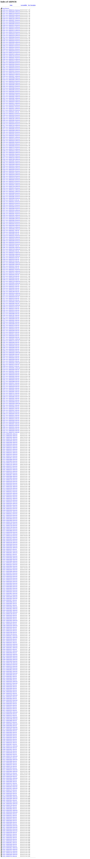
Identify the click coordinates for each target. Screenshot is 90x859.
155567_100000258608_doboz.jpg (9, 779)
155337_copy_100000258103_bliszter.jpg (11, 47)
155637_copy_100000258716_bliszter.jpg (11, 28)
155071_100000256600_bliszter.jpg (9, 827)
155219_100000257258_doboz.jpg (9, 805)
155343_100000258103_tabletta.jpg (9, 493)
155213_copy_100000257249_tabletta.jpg (11, 249)
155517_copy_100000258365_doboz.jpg (10, 337)
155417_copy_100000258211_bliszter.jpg (11, 106)
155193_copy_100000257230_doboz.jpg (10, 394)
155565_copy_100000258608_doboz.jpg (10, 401)
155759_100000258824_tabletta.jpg (9, 712)
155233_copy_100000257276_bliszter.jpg (11, 147)
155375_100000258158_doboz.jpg (9, 839)
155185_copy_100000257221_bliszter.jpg (11, 10)
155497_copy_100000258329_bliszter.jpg (11, 40)
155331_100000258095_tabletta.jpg (9, 478)
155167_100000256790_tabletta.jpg (9, 500)
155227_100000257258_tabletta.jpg (9, 852)
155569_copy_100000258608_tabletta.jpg (11, 130)
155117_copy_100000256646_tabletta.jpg (11, 144)
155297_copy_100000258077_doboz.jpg (10, 230)
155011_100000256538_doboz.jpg (9, 639)
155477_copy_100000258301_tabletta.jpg (11, 362)
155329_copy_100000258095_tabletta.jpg (11, 79)
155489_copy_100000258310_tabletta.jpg (11, 150)
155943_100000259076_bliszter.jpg (9, 700)
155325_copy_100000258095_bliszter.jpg (11, 23)
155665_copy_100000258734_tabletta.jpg (11, 59)
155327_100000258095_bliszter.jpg (9, 461)
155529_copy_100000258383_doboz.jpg (10, 288)
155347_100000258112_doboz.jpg (9, 706)
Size (29, 5)
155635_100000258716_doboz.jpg (9, 715)
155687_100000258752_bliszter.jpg (9, 517)
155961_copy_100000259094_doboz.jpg (10, 342)
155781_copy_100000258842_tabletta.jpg (11, 283)
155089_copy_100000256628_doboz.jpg (10, 350)
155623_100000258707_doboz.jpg (9, 764)
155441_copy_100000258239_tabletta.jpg (11, 140)
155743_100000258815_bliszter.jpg (9, 669)
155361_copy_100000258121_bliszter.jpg (11, 201)
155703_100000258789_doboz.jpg (9, 832)
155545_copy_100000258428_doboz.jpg (10, 428)
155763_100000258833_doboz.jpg (9, 823)
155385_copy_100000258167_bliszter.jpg (11, 57)
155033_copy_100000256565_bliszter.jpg (11, 64)
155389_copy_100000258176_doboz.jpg (10, 199)
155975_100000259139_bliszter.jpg (9, 579)
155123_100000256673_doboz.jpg (9, 757)
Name (11, 5)
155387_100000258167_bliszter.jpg (9, 564)
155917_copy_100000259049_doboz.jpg (10, 330)
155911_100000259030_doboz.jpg (9, 623)
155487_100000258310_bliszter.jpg (9, 508)
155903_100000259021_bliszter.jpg (9, 550)
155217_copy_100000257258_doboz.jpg (10, 411)
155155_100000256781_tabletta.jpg (9, 511)
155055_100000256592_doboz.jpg (9, 686)
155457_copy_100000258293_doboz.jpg (10, 357)
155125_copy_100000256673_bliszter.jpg (11, 211)
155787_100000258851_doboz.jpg (9, 806)
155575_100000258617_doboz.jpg (9, 842)
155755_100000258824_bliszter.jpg (9, 583)
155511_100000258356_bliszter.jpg (9, 483)
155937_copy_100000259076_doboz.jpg (10, 400)
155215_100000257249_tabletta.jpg (9, 784)
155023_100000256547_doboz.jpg (9, 642)
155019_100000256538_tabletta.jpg (9, 444)
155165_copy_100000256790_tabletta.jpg (11, 35)
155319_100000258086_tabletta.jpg (9, 476)
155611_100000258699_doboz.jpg (9, 674)
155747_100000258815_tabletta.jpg (9, 608)
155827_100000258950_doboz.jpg (9, 820)
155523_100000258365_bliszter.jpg (9, 484)
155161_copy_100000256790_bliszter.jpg (11, 222)
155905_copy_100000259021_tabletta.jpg (11, 215)
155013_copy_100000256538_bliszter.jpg (11, 69)
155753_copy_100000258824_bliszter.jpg (11, 145)
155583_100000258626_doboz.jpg (9, 698)
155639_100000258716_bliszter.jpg (9, 445)
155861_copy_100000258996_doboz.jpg (10, 323)
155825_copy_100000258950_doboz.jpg (10, 420)
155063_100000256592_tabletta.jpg (9, 654)
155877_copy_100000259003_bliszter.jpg (11, 66)
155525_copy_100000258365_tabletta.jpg (11, 16)
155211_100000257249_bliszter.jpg (9, 525)
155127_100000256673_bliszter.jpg (9, 572)
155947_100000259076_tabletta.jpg (9, 849)
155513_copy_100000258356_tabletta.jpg (11, 15)
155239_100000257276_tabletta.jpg (9, 533)
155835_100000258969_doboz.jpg (9, 822)
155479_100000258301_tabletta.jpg (9, 810)
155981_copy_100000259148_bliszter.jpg (11, 176)
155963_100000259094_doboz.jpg (9, 684)
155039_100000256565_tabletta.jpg (9, 547)
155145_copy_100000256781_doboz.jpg (10, 286)
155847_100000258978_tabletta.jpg (9, 539)
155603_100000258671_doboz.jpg (9, 744)
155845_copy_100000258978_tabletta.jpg (11, 155)
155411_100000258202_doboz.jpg (9, 840)
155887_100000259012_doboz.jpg (9, 800)
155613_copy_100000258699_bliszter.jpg (11, 193)
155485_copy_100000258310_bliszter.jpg (11, 38)
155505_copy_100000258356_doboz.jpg (10, 335)
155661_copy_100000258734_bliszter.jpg (11, 181)
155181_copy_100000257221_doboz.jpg (10, 393)
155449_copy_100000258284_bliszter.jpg (11, 62)
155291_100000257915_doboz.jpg (9, 856)
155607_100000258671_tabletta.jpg (9, 647)
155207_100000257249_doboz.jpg (9, 634)
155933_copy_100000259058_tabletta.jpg (11, 403)
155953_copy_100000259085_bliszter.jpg (11, 89)
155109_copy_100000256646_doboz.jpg (10, 267)
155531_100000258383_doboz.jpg (9, 617)
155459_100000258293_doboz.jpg (9, 813)
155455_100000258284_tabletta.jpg (9, 440)
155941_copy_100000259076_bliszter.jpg (11, 223)
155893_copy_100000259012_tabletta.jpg (11, 172)
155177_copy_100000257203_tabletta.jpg (11, 125)
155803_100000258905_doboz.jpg (9, 725)
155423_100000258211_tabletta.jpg (9, 637)
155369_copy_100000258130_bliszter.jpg (11, 203)
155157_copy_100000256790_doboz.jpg (10, 298)
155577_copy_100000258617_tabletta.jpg (11, 339)
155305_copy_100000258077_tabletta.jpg (11, 76)
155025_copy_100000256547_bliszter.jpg (11, 71)
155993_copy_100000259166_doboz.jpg (10, 374)
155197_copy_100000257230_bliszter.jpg (11, 13)
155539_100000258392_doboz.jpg (9, 618)
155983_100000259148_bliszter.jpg (9, 540)
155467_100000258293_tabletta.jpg (9, 803)
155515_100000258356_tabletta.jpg (9, 435)
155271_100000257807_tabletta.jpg (9, 486)
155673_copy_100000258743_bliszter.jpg (11, 183)
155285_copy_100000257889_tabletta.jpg (11, 159)
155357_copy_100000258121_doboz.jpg (10, 415)
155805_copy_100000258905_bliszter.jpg (11, 120)
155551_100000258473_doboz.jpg (9, 696)
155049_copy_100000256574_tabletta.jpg (11, 54)
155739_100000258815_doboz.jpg (9, 676)
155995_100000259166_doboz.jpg (9, 747)
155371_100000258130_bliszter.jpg (9, 515)
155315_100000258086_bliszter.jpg (9, 459)
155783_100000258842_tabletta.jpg (9, 771)
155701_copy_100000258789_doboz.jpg (10, 386)
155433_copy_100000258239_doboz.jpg (10, 328)
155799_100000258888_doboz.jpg (9, 761)
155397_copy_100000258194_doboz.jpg (10, 257)
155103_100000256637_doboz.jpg (9, 605)
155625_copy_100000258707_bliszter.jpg (11, 135)
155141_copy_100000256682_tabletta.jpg (11, 84)
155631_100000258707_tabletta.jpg (9, 498)
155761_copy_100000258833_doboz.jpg (10, 376)
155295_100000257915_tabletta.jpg (9, 851)
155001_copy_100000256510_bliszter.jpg (11, 86)
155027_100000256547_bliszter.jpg (9, 501)
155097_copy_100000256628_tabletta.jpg (11, 167)
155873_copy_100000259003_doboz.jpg (10, 303)
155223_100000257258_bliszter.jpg (9, 522)
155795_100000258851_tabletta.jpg (9, 801)
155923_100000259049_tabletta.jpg (9, 442)
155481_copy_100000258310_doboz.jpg (10, 310)
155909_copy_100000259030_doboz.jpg (10, 279)
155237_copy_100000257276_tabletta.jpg (11, 149)
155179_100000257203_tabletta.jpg (9, 464)
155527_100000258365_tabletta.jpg (9, 437)
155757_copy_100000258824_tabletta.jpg (11, 262)
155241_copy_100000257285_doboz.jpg (10, 300)
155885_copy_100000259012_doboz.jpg (10, 427)
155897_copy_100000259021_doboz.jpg (10, 398)
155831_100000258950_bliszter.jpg (9, 518)
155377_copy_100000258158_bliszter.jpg (11, 81)
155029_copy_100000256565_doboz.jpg (10, 274)
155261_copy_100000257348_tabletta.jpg (11, 186)
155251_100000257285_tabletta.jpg (9, 439)
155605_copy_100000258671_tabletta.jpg (11, 191)
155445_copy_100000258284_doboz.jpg (10, 359)
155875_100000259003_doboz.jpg (9, 732)
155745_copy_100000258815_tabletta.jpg (11, 96)
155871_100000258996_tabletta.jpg (9, 611)
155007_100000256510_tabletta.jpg (9, 454)
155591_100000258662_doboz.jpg (9, 808)
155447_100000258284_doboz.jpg (9, 730)
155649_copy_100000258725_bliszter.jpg (11, 25)
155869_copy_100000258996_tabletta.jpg (11, 99)
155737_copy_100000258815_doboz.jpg (10, 320)
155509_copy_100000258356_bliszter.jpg (11, 115)
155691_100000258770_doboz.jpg (9, 722)
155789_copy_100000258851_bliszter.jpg (11, 160)
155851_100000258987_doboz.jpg (9, 678)
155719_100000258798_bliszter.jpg (9, 532)
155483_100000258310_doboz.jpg (9, 739)
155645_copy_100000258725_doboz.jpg (10, 355)
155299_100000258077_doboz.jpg (9, 600)
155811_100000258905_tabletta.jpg (9, 723)
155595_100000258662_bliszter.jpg (9, 566)
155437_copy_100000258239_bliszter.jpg (11, 93)
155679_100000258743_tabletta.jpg (9, 471)
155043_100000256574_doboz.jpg (9, 649)
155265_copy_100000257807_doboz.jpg (10, 315)
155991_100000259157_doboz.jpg (9, 783)
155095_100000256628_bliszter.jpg (9, 830)
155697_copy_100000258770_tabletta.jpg (11, 252)
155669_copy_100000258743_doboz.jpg (10, 327)
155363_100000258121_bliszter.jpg (9, 513)
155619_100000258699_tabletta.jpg (9, 606)
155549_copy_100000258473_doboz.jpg (10, 408)
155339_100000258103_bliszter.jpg (9, 489)
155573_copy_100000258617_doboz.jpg (10, 423)
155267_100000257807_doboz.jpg (9, 628)
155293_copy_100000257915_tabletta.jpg (11, 272)
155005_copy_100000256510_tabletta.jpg (11, 74)
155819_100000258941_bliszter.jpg (9, 598)
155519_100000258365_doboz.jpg (9, 737)
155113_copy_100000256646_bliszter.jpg (11, 37)
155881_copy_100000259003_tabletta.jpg (11, 247)
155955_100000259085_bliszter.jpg (9, 559)
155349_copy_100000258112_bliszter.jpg (11, 49)
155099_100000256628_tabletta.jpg (9, 659)
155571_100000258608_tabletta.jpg (9, 571)
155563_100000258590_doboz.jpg (9, 845)
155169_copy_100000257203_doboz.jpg (10, 261)
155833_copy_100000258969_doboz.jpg (10, 422)
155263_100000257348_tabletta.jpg (9, 662)
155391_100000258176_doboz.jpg (9, 549)
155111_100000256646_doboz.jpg (9, 701)
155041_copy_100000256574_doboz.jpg (10, 308)
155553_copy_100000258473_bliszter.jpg (11, 269)
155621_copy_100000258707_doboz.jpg (10, 405)
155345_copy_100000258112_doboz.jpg (10, 333)
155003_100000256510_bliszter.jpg (9, 528)
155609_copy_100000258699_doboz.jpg (10, 318)
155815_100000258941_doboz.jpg (9, 791)
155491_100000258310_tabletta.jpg (9, 644)
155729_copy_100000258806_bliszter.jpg (11, 88)
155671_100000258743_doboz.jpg (9, 710)
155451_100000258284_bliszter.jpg (9, 544)
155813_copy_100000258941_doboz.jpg (10, 389)
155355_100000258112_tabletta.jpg (9, 494)
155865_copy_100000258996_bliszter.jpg (11, 198)
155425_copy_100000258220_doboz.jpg (10, 284)
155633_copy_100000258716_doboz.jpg (10, 364)
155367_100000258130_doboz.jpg (9, 817)
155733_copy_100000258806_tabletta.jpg (11, 218)
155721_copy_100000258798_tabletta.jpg (11, 105)
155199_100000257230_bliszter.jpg (9, 462)
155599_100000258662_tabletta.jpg (9, 796)
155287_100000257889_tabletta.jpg (9, 718)
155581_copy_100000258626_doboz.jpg (10, 277)
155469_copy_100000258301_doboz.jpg (10, 388)
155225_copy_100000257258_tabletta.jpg (11, 281)
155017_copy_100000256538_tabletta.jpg (11, 33)
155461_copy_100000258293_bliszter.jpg (11, 132)
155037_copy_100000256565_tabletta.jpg (11, 210)
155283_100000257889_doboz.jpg (9, 632)
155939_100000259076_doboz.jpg (9, 703)
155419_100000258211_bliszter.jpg (9, 635)
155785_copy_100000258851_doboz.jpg (10, 391)
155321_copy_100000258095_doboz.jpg (10, 233)
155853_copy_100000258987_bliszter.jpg (11, 196)
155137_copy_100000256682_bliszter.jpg (11, 220)
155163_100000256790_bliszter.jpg (9, 727)
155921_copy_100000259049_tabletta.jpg (11, 82)
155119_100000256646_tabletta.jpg (9, 523)
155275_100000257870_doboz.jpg (9, 630)
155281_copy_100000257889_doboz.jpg (10, 291)
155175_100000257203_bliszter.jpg (9, 535)
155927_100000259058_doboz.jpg (9, 652)
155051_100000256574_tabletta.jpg (9, 449)
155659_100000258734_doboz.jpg (9, 708)
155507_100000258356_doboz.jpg (9, 735)
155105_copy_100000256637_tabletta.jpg (11, 184)
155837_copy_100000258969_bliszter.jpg (11, 208)
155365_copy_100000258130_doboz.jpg (10, 417)
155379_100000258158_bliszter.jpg (9, 576)
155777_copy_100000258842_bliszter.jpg (11, 128)
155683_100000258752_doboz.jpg (9, 818)
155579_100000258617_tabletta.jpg (9, 847)
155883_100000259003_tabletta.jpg (9, 774)
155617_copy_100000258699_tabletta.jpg (11, 94)
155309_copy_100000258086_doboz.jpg (10, 232)
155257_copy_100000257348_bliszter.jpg (11, 72)
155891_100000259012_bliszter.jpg (9, 505)
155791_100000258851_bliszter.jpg (9, 593)
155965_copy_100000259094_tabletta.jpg (11, 228)
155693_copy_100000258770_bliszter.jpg (11, 45)
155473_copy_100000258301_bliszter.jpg (11, 133)
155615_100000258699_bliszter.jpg (9, 667)
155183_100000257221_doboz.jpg (9, 773)
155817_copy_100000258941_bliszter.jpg (11, 154)
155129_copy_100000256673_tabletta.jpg (11, 121)
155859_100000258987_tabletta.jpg (9, 610)
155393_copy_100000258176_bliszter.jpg (11, 113)
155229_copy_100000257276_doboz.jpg (10, 340)
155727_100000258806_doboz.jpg (9, 720)
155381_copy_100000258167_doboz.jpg (10, 410)
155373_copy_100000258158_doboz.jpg (10, 425)
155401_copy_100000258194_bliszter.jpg (11, 67)
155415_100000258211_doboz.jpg (9, 554)
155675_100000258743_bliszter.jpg (9, 666)
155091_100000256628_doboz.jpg (9, 691)
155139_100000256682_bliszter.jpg (9, 584)
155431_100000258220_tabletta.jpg (9, 681)
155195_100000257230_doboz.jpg (9, 766)
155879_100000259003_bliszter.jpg (9, 556)
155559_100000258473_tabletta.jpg (9, 788)
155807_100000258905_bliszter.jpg (9, 545)
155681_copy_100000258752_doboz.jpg (10, 418)
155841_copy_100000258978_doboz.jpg (10, 379)
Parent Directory (5, 8)
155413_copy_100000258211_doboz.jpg (10, 111)
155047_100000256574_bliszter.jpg (9, 683)
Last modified (24, 5)
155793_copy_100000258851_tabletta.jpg (11, 367)
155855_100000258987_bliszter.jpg (9, 671)
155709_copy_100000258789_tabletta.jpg (11, 237)
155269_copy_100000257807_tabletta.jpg (11, 118)
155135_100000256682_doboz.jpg (9, 762)
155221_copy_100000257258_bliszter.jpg (11, 32)
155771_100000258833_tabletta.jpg (9, 728)
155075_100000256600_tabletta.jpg (9, 656)
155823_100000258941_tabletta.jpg (9, 778)
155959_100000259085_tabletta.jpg (9, 798)
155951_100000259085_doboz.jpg (9, 781)
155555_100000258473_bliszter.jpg (9, 786)
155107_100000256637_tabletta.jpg (9, 650)
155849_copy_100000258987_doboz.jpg (10, 322)
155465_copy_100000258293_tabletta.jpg (11, 305)
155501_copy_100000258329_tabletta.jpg (11, 152)
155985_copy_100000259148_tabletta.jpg (11, 177)
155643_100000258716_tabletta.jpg (9, 447)
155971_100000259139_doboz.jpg (9, 640)
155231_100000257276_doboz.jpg (9, 790)
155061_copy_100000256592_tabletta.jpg (11, 162)
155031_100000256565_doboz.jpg (9, 754)
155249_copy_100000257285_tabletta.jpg (11, 18)
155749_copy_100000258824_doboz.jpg (10, 369)
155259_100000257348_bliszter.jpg (9, 527)
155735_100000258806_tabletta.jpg (9, 561)
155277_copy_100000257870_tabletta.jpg (11, 157)
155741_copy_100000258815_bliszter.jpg (11, 194)
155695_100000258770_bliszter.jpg (9, 466)
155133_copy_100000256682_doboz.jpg (10, 372)
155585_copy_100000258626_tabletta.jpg (11, 127)
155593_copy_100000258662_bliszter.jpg (11, 91)
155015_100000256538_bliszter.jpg (9, 481)
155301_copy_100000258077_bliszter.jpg (11, 20)
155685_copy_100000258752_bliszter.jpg (11, 205)
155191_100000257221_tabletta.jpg (9, 745)
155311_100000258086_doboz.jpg (9, 601)
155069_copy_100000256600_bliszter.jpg (11, 240)
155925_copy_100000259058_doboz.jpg (10, 378)
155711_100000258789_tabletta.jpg (9, 695)
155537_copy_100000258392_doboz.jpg (10, 250)
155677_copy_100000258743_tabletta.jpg (11, 60)
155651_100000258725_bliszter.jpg (9, 450)
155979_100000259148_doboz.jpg (9, 776)
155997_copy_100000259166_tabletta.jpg (11, 174)
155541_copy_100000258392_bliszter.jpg (11, 179)
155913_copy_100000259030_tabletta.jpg (11, 225)
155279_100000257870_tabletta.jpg (9, 717)
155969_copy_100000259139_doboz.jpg (10, 306)
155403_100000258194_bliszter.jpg (9, 467)
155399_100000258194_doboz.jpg (9, 627)
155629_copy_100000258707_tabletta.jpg (11, 137)
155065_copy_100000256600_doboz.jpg (10, 347)
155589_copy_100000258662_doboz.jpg (10, 396)
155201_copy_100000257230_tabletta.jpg (11, 227)
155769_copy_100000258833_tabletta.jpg (11, 301)
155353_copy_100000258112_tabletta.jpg (11, 103)
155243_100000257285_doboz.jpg (9, 751)
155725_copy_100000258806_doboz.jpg (10, 313)
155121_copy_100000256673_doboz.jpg (10, 361)
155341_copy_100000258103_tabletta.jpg (11, 101)
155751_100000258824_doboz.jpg (9, 835)
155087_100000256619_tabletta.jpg (9, 657)
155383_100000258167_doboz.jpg (9, 834)
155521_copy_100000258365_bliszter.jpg (11, 116)
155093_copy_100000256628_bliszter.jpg (11, 244)
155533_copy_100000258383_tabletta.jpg (11, 11)
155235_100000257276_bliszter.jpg (9, 595)
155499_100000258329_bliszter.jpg (9, 510)
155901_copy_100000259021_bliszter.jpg (11, 213)
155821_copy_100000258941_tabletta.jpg (11, 294)
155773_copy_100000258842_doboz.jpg (10, 316)
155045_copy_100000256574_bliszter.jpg (11, 188)
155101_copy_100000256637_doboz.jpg (10, 245)
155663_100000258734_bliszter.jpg (9, 664)
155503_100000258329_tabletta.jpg (9, 645)
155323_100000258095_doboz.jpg (9, 603)
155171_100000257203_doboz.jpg (9, 622)
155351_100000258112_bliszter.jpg (9, 491)
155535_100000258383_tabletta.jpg (9, 433)
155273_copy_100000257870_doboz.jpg (10, 289)
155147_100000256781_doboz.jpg (9, 742)
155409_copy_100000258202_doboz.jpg (10, 413)
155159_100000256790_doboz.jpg (9, 713)
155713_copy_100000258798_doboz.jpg (10, 296)
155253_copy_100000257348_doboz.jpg (10, 276)
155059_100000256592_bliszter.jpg (9, 825)
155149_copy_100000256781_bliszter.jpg (11, 235)
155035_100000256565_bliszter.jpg (9, 569)
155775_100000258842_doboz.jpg (9, 795)
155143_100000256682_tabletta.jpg (9, 557)
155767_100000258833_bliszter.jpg (9, 588)
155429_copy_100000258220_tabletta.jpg (11, 216)
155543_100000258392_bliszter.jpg (9, 581)
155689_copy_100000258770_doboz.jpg (10, 366)
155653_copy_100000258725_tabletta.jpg (11, 27)
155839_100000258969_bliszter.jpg (9, 520)
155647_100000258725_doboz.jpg (9, 693)
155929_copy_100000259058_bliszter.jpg (11, 169)
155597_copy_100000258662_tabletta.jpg (11, 254)
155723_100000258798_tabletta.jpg (9, 488)
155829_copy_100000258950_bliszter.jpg (11, 206)
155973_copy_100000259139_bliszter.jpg (11, 138)
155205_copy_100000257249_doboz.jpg (10, 384)
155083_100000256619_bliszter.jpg (9, 829)
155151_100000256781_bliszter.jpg (9, 769)
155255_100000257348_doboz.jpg (9, 613)
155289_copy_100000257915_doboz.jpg (10, 432)
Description (33, 5)
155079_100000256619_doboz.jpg (9, 689)
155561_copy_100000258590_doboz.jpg (10, 430)
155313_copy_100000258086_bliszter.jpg (11, 21)
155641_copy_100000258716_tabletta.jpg (11, 30)
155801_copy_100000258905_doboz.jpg (10, 406)
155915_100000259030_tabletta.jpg (9, 759)
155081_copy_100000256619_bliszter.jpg (11, 242)
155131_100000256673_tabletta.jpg (9, 562)
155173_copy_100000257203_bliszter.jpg (11, 110)
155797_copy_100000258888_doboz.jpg (10, 381)
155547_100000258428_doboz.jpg (9, 844)
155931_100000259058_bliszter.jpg (9, 661)
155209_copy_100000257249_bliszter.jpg (11, 52)
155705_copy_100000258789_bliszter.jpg (11, 123)
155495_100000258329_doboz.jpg (9, 740)
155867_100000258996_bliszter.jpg (9, 673)
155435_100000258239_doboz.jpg (9, 793)
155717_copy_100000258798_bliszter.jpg (11, 50)
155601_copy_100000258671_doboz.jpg (10, 371)
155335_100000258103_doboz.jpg (9, 705)
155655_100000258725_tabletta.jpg (9, 452)
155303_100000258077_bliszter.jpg (9, 457)
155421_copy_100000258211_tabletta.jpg (11, 108)
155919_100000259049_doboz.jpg (9, 734)
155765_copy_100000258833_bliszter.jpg (11, 142)
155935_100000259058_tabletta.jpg (9, 854)
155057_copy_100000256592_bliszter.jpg (11, 238)
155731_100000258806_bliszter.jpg (9, 530)
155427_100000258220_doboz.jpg (9, 615)
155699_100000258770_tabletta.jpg (9, 567)
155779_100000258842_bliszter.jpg (9, 586)
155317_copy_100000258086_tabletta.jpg (11, 77)
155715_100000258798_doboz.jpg (9, 752)
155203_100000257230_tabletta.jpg (9, 756)
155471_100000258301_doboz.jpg (9, 837)
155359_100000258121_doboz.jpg (9, 815)
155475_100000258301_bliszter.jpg (9, 591)
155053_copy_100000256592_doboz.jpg (10, 345)
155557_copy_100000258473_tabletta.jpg (11, 271)
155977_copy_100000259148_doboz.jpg (10, 344)
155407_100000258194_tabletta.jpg (9, 812)
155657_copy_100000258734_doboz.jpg (10, 325)
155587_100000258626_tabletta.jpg (9, 620)
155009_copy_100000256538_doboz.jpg (10, 259)
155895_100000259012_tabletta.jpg (9, 506)
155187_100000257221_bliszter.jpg (9, 455)
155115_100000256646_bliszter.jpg (9, 472)
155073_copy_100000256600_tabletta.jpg (11, 164)
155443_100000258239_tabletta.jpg (9, 503)
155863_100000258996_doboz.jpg (9, 679)
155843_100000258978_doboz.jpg (9, 767)
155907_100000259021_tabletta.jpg (9, 552)
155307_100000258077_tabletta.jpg (9, 474)
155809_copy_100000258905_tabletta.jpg (11, 264)
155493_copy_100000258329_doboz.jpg (10, 311)
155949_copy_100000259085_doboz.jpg (10, 354)
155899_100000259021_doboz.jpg (9, 749)
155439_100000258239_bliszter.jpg (9, 574)
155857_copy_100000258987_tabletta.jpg (11, 98)
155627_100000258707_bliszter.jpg (9, 496)
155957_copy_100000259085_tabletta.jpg (11, 255)
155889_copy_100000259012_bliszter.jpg (11, 171)
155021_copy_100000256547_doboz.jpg (10, 266)
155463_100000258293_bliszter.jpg (9, 589)
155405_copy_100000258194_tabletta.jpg (11, 293)
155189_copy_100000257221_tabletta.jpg (11, 189)
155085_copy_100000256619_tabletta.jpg (11, 166)
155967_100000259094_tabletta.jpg (9, 596)
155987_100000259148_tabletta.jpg (9, 542)
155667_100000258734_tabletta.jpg (9, 469)
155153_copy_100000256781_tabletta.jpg (11, 43)
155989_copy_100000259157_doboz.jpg (10, 383)
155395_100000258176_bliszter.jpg (9, 537)
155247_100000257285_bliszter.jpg (9, 479)
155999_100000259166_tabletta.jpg (9, 625)
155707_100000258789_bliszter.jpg (9, 578)
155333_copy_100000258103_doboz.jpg (10, 332)
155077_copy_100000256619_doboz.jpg (10, 349)
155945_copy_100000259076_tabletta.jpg (11, 352)
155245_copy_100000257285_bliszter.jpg (11, 55)
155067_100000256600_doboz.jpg (9, 688)
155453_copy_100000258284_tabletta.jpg (11, 42)
